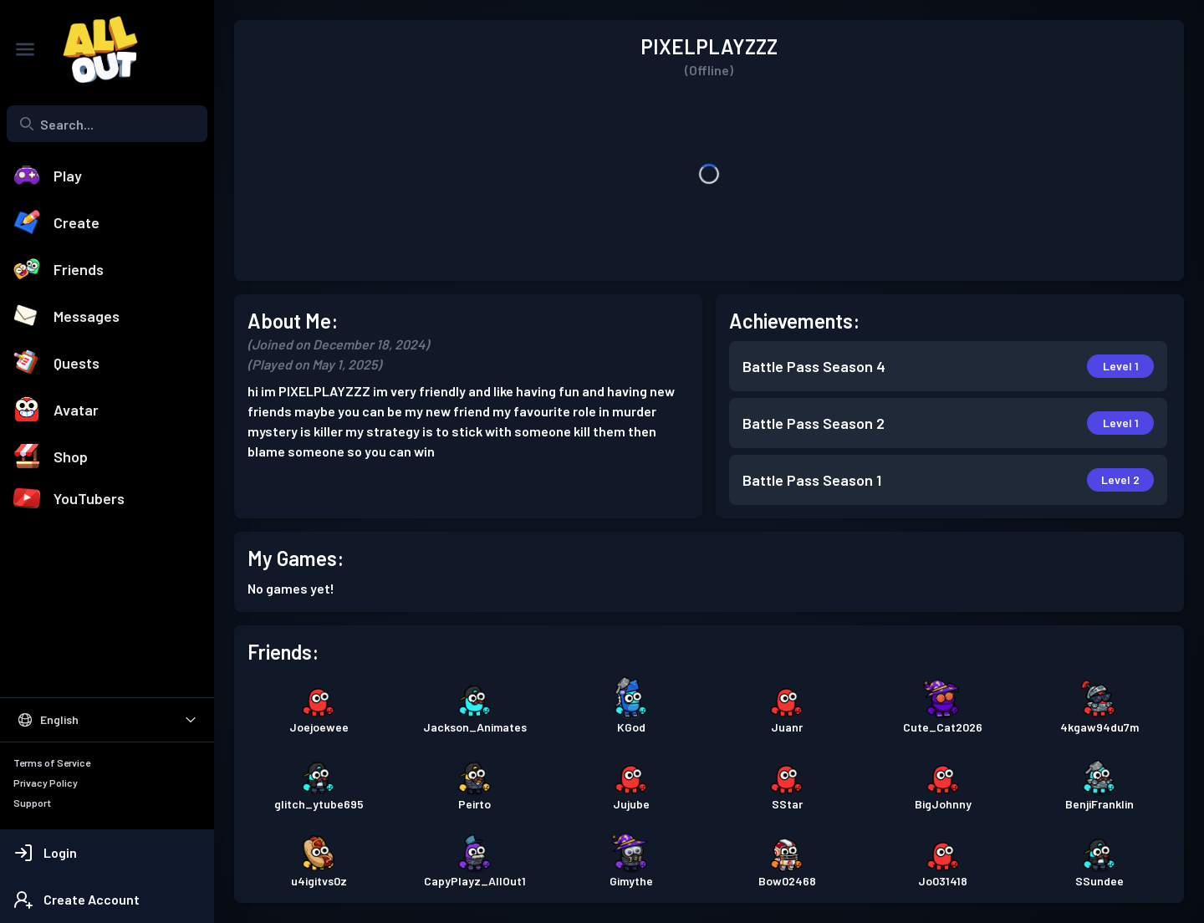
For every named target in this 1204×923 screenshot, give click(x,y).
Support (32, 802)
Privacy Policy (45, 782)
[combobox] (107, 123)
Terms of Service (51, 762)
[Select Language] (107, 720)
